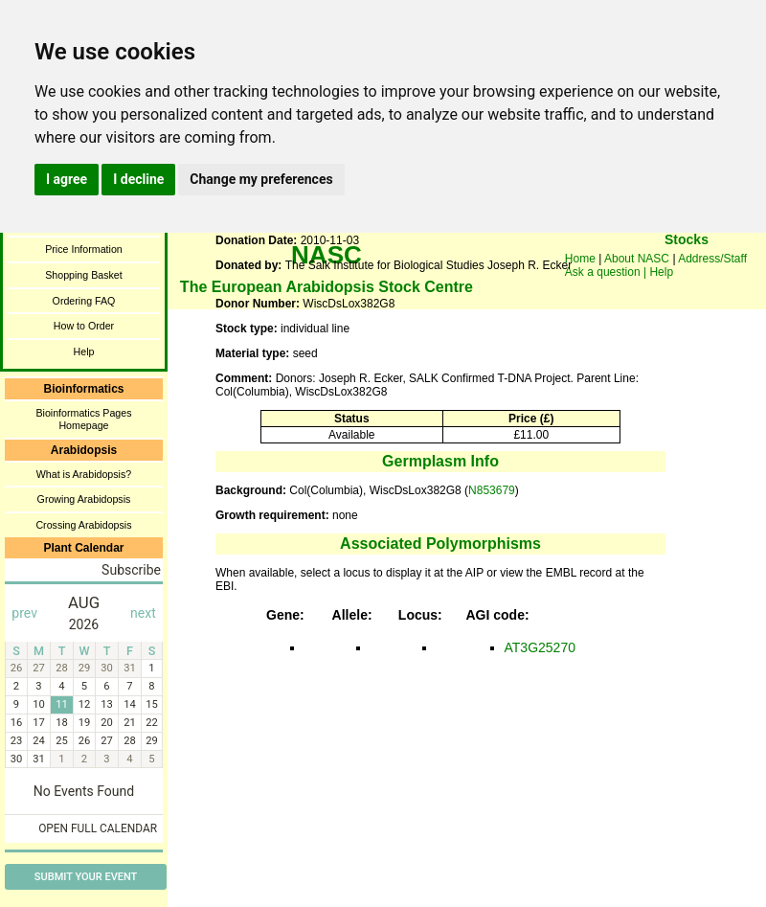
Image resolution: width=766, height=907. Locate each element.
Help (84, 351)
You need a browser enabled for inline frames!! (686, 268)
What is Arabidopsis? (84, 474)
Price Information (84, 249)
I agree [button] (66, 179)
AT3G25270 (540, 647)
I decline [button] (138, 179)
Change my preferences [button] (261, 179)
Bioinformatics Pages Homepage (83, 419)
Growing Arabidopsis (84, 499)
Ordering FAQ (84, 300)
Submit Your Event (85, 877)
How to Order (84, 325)
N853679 (491, 490)
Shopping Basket (84, 275)
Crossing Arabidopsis (83, 525)
